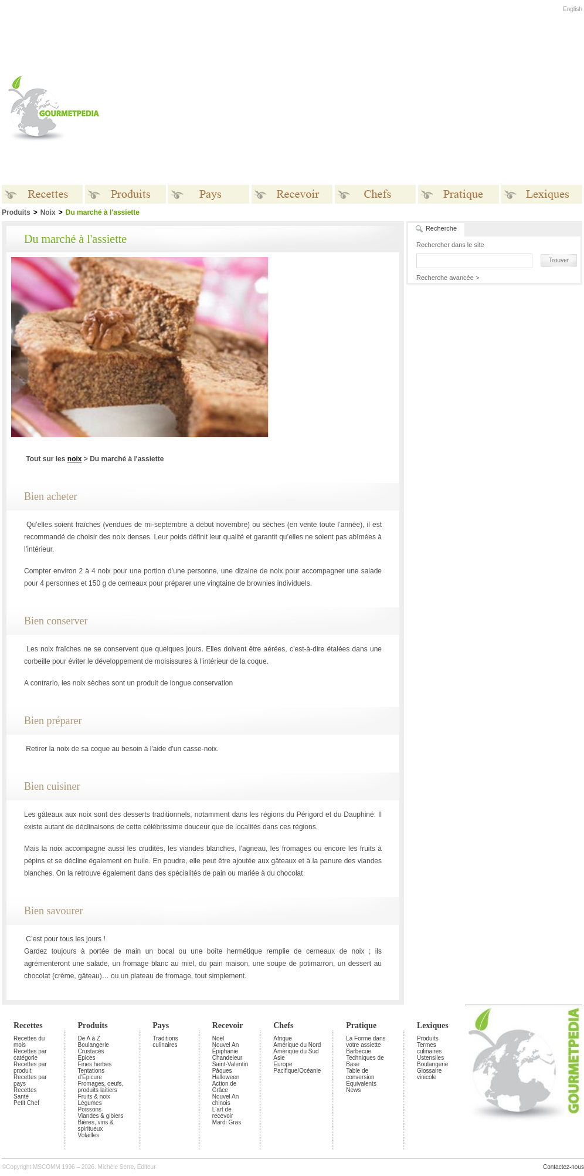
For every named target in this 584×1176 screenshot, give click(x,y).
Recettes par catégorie (30, 1054)
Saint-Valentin (230, 1064)
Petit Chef (26, 1103)
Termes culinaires (429, 1048)
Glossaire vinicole (429, 1073)
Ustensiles (430, 1058)
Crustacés (91, 1051)
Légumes (90, 1103)
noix (74, 459)
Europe (282, 1064)
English (572, 9)
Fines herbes (95, 1064)
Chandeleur (227, 1058)
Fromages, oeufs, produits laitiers (101, 1086)
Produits (93, 1025)
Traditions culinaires (165, 1041)
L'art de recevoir (222, 1112)
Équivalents (361, 1083)
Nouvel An (225, 1045)
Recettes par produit (30, 1067)
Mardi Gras (226, 1122)
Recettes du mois (29, 1041)
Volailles (89, 1135)
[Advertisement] (249, 108)
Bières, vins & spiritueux (96, 1125)
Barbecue (358, 1051)
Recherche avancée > (447, 277)
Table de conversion (360, 1073)
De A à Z (89, 1038)
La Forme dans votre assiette (365, 1041)
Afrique (282, 1038)
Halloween (226, 1077)
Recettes (28, 1025)
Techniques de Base (365, 1061)
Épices (87, 1058)
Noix (48, 212)
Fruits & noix (94, 1096)
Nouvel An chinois (225, 1099)
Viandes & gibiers (101, 1116)
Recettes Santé (24, 1093)
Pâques (222, 1070)
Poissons (90, 1109)
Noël (218, 1038)
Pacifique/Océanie (297, 1070)
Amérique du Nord (297, 1045)
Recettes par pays (30, 1080)
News (353, 1090)
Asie (278, 1058)
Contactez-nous (563, 1167)
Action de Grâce (224, 1086)
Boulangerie (93, 1045)
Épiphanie (225, 1051)
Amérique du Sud (295, 1051)
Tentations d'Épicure (91, 1073)
